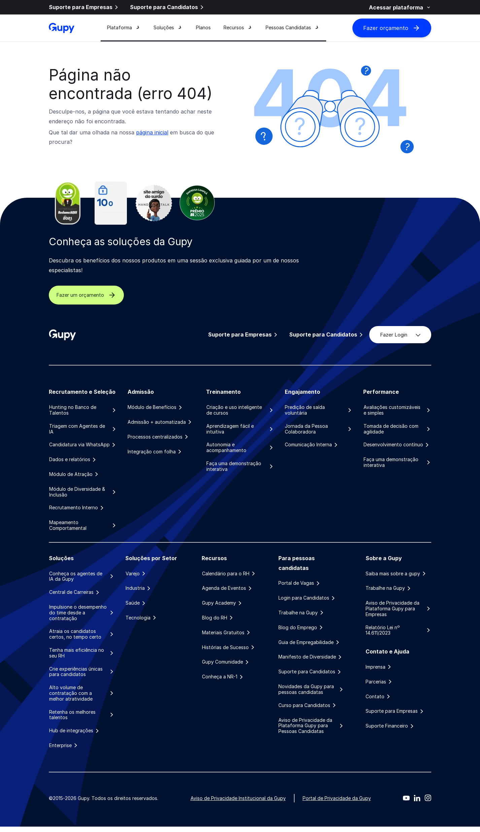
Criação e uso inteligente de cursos (240, 410)
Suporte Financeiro (390, 730)
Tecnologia (141, 621)
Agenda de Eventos (227, 591)
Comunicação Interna (312, 445)
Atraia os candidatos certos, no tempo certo (81, 637)
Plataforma (124, 28)
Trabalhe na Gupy (301, 615)
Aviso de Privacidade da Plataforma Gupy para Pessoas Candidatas (311, 731)
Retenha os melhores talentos (81, 719)
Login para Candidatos (307, 600)
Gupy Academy (222, 606)
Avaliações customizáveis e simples (397, 410)
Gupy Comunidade (225, 666)
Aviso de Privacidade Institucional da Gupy (238, 803)
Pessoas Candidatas (293, 28)
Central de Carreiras (74, 595)
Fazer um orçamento (93, 295)
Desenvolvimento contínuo (396, 445)
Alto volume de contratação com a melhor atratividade (81, 697)
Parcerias (379, 685)
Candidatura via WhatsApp (82, 445)
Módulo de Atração (74, 475)
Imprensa (379, 670)
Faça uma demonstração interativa (240, 467)
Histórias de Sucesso (228, 651)
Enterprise (63, 751)
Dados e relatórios (73, 460)
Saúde (135, 606)
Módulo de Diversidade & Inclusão (83, 493)
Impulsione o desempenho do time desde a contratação (81, 615)
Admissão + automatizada (160, 422)
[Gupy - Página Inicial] (61, 29)
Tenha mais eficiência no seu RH (81, 656)
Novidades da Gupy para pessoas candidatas (311, 694)
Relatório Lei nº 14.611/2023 (398, 633)
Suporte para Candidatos (167, 7)
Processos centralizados (158, 437)
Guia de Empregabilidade (309, 645)
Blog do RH (218, 621)
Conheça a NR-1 (223, 681)
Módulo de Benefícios (155, 407)
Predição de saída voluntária (319, 410)
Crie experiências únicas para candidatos (81, 675)
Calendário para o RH (229, 576)
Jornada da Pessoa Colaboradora (319, 429)
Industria (138, 591)
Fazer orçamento (391, 29)
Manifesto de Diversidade (310, 661)
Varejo (135, 576)
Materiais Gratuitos (226, 636)
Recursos (238, 28)
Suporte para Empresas (84, 7)
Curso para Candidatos (307, 710)
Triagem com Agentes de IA (83, 429)
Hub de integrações (74, 735)
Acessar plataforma (400, 7)
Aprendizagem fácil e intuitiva (240, 429)
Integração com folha (155, 452)
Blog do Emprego (301, 631)
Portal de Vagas (299, 585)
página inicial (152, 132)
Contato (378, 700)
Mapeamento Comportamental (83, 527)
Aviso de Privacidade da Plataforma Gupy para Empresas (398, 611)
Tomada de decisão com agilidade (397, 429)
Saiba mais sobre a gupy (396, 576)
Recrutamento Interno (76, 509)
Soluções (168, 28)
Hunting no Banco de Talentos (83, 410)
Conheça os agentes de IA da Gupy (81, 578)
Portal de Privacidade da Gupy (337, 803)
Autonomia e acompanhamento (240, 448)
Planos (203, 28)
